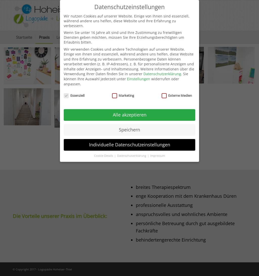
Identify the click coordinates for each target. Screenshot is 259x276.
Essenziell (74, 92)
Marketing (123, 92)
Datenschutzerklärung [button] (132, 153)
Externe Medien (177, 92)
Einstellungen (138, 76)
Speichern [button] (129, 127)
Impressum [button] (157, 153)
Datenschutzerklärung (162, 71)
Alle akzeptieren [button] (129, 112)
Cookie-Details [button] (104, 153)
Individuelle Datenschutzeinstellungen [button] (129, 142)
